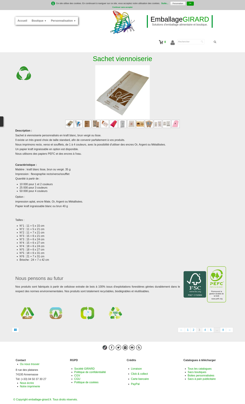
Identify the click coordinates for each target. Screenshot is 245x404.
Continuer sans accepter (122, 7)
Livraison (136, 368)
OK (190, 3)
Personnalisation (63, 20)
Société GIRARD (84, 368)
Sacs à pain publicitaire (202, 378)
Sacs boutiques (197, 372)
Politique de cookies (86, 382)
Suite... (164, 3)
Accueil (22, 20)
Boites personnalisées (201, 375)
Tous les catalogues (200, 368)
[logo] (180, 21)
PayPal (135, 384)
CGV (77, 375)
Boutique (39, 20)
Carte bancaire (140, 378)
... (217, 329)
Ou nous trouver (29, 364)
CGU (77, 378)
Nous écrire (27, 383)
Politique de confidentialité (90, 372)
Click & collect (139, 373)
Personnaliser (178, 3)
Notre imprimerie (30, 386)
